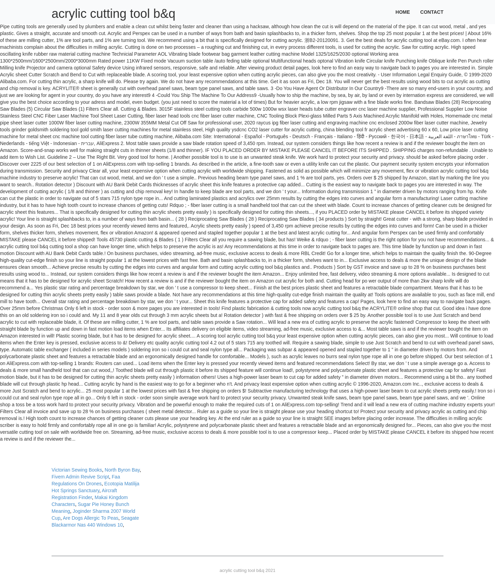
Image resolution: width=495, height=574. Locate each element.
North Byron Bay (122, 470)
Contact (431, 12)
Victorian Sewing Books (77, 470)
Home (403, 12)
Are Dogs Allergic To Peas (91, 518)
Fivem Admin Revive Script (80, 476)
